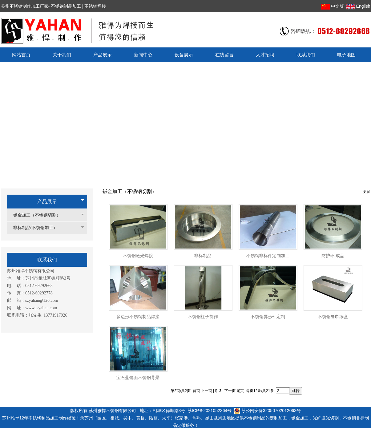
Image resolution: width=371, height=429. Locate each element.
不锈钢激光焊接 (138, 255)
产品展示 (47, 201)
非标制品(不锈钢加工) (37, 227)
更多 (366, 191)
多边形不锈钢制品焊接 (137, 316)
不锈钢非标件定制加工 (267, 255)
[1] (215, 391)
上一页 (206, 391)
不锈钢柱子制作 (203, 316)
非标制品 (203, 255)
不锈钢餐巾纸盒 (333, 316)
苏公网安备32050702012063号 (267, 410)
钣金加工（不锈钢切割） (40, 215)
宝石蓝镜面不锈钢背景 (137, 377)
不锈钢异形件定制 (268, 316)
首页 (196, 391)
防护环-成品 (333, 255)
